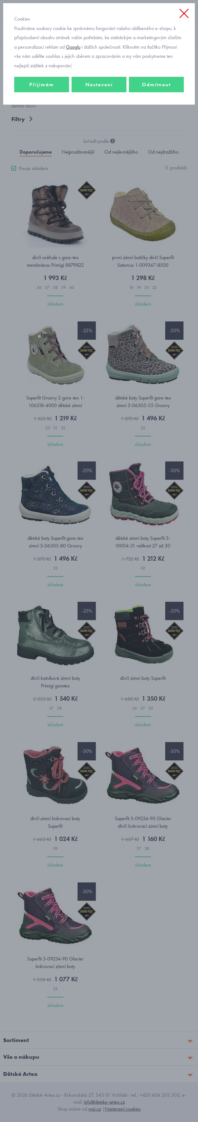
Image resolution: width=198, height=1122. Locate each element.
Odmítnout (156, 84)
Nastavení (99, 84)
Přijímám (41, 84)
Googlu (73, 47)
